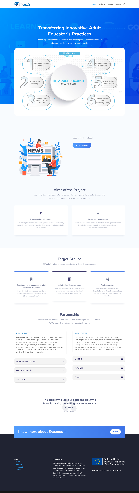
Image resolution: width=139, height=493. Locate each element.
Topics (110, 4)
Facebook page (82, 145)
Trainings (102, 4)
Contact (118, 4)
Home (94, 4)
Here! (115, 432)
